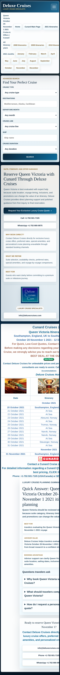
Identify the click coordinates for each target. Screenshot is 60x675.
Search (30, 157)
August (33, 61)
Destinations (30, 102)
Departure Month (30, 114)
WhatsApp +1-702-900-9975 (30, 225)
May (6, 61)
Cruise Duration (30, 147)
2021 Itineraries (51, 27)
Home (17, 27)
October (8, 68)
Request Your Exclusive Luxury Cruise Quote (29, 210)
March (43, 54)
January (20, 54)
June (15, 61)
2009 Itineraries (37, 45)
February (32, 54)
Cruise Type (30, 91)
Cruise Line (30, 125)
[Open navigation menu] (54, 7)
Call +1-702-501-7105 (30, 218)
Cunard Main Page (32, 27)
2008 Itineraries (19, 45)
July (23, 61)
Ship (30, 136)
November (20, 68)
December (34, 68)
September (45, 61)
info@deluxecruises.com (30, 315)
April (53, 54)
